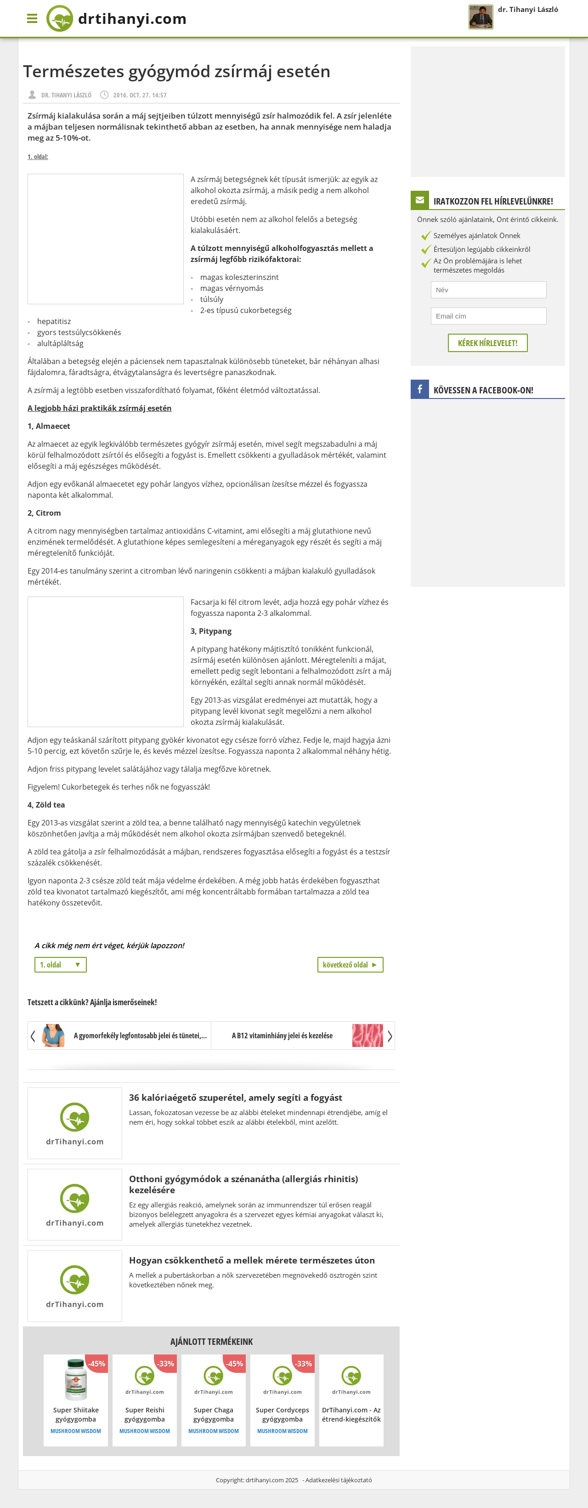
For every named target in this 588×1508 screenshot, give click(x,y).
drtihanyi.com (265, 1480)
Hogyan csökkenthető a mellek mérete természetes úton (252, 1260)
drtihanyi (116, 18)
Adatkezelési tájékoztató (338, 1480)
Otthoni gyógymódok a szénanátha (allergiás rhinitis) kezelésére (243, 1184)
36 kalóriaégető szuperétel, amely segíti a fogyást (235, 1097)
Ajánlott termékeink (211, 1341)
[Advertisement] (105, 239)
